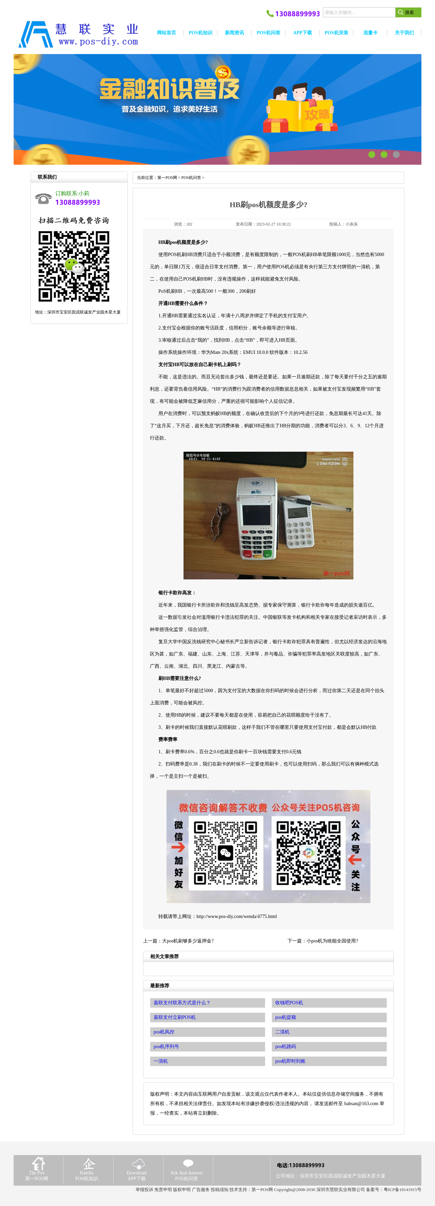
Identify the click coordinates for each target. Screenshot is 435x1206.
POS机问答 (191, 177)
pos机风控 (164, 1031)
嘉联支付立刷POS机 (175, 1017)
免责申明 (163, 1189)
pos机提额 (285, 1017)
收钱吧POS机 (289, 1002)
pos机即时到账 (290, 1061)
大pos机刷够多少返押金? (188, 940)
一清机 (161, 1061)
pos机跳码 (285, 1046)
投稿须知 (219, 1189)
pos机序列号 (166, 1046)
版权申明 (182, 1189)
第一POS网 (167, 177)
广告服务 (201, 1189)
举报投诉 (144, 1189)
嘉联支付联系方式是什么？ (182, 1002)
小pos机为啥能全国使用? (332, 940)
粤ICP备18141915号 (402, 1189)
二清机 (282, 1031)
